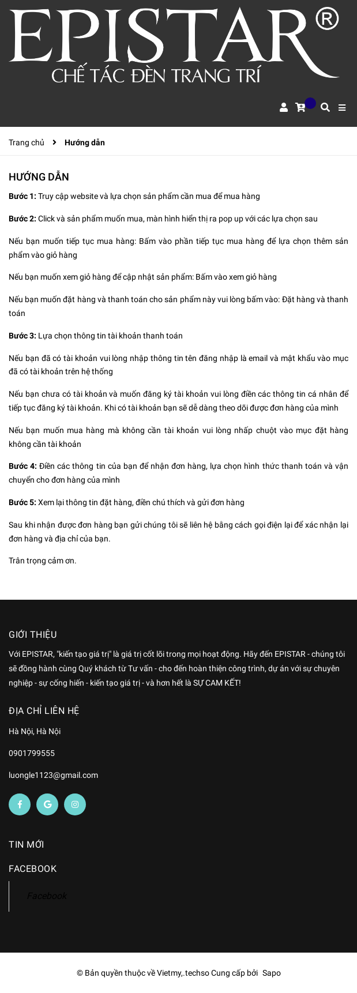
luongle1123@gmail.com (53, 775)
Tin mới (26, 844)
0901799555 (32, 753)
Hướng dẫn (39, 177)
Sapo (271, 972)
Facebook (46, 895)
